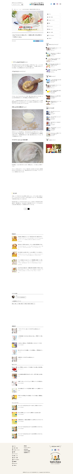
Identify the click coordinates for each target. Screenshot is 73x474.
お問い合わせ (26, 449)
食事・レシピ (16, 9)
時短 (26, 303)
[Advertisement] (19, 314)
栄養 (29, 303)
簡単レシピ (33, 303)
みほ (16, 295)
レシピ (20, 9)
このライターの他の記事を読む (21, 297)
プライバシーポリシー (27, 447)
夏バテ (23, 303)
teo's (13, 303)
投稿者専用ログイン (27, 452)
